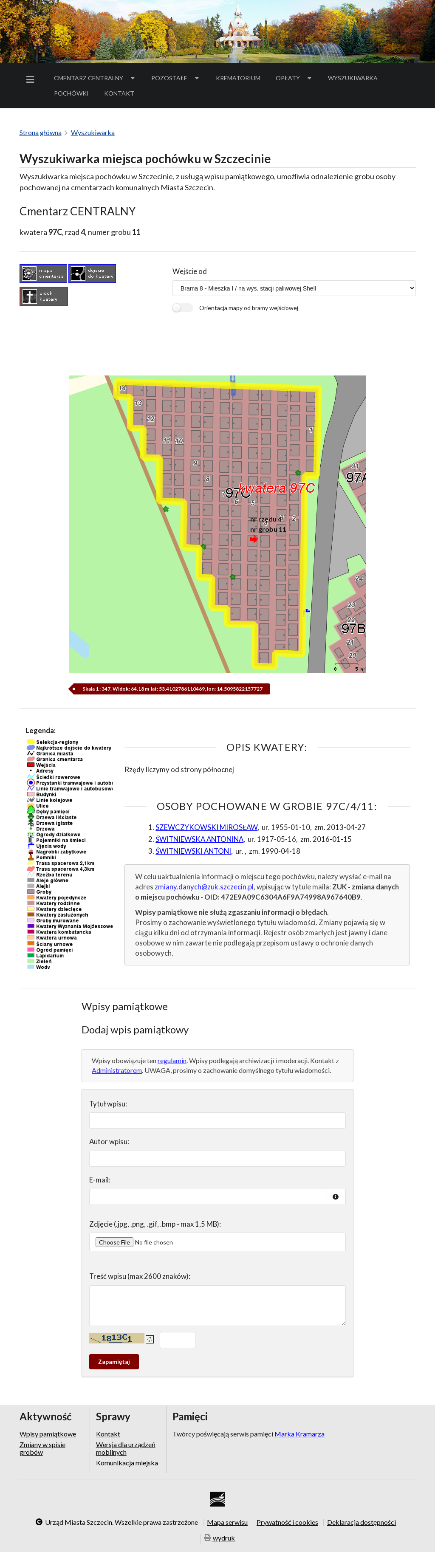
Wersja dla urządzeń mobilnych (125, 1448)
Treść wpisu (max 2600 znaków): (139, 1276)
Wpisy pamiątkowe (48, 1434)
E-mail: (99, 1179)
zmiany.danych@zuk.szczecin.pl (204, 886)
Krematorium (238, 78)
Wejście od (189, 271)
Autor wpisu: (109, 1141)
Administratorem (117, 1070)
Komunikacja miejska (127, 1463)
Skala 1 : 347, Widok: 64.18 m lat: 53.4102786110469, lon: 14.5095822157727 (172, 689)
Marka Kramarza (299, 1434)
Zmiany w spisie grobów (42, 1448)
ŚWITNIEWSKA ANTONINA (199, 839)
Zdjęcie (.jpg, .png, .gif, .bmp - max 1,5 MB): (155, 1223)
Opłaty (294, 78)
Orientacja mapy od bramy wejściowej (248, 307)
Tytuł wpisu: (108, 1103)
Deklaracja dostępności (361, 1522)
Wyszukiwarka (353, 78)
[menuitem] (31, 80)
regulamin (172, 1060)
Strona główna (41, 132)
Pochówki (74, 95)
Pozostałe (176, 78)
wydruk (219, 1538)
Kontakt (119, 93)
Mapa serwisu (227, 1522)
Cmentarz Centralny (95, 78)
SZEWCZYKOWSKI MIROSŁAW (206, 827)
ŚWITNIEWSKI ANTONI (193, 851)
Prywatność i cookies (287, 1522)
